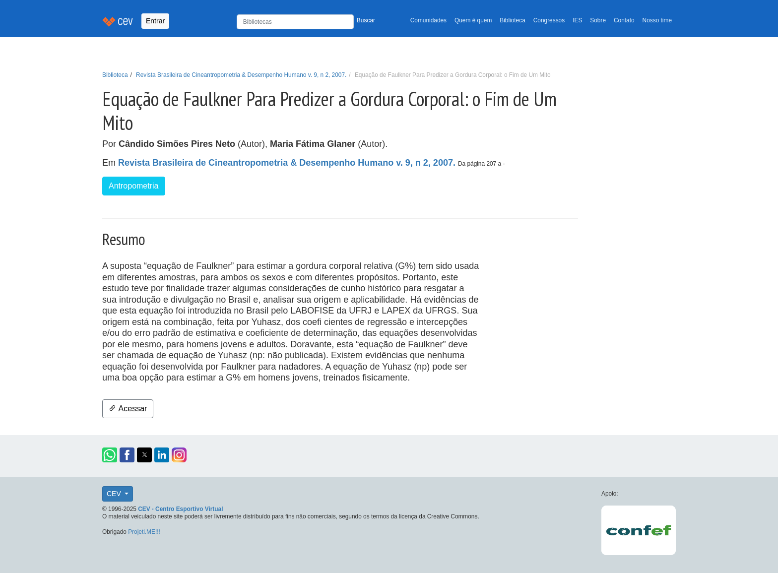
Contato (624, 20)
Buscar (366, 20)
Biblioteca (512, 20)
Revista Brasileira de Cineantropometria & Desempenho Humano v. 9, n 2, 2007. (241, 74)
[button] (109, 454)
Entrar (155, 21)
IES (577, 20)
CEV (115, 494)
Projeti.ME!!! (144, 531)
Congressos (549, 20)
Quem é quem (473, 20)
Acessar (128, 408)
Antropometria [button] (134, 186)
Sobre (598, 20)
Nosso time (657, 20)
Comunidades (428, 20)
